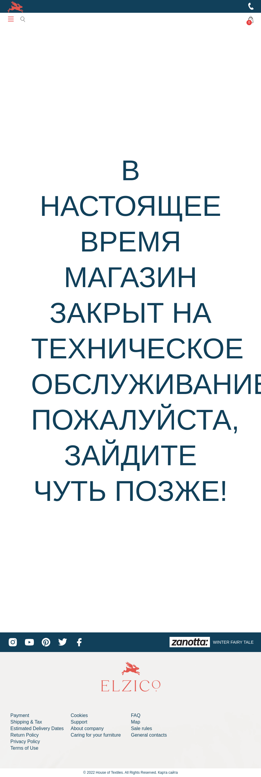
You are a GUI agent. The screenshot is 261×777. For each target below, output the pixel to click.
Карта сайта (168, 772)
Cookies (79, 715)
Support (79, 721)
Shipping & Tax (26, 721)
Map (135, 721)
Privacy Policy (25, 741)
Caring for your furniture (96, 735)
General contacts (149, 735)
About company (87, 728)
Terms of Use (24, 748)
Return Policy (24, 735)
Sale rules (141, 728)
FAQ (135, 715)
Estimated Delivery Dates (37, 728)
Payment (19, 715)
